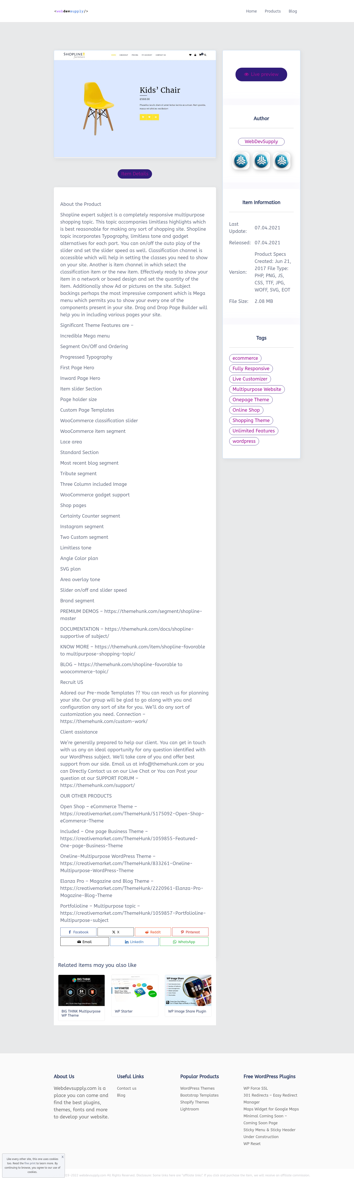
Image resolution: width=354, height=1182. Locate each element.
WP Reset (252, 1143)
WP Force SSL (255, 1088)
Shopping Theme (251, 420)
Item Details (134, 174)
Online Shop (246, 410)
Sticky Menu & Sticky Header (269, 1130)
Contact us (126, 1088)
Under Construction (261, 1136)
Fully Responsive (251, 368)
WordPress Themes (197, 1088)
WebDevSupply (261, 141)
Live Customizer (250, 379)
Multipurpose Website (257, 389)
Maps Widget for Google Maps (271, 1109)
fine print (29, 1163)
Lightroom (189, 1109)
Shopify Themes (194, 1102)
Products (273, 11)
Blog (293, 11)
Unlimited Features (254, 431)
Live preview (261, 74)
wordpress (244, 441)
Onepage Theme (251, 400)
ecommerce (245, 358)
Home (251, 11)
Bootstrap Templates (199, 1095)
